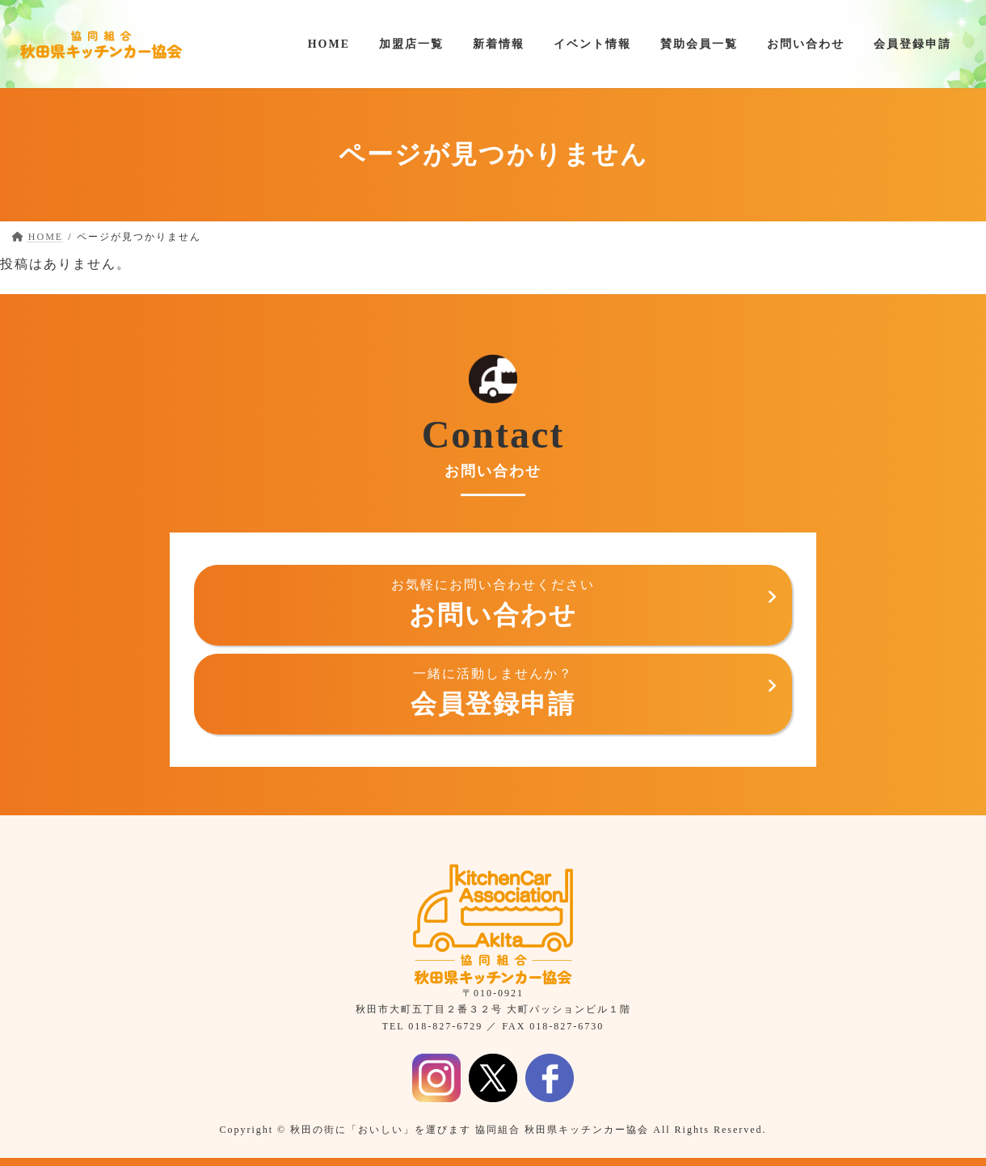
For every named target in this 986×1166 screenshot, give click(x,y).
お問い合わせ (493, 603)
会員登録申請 (493, 692)
